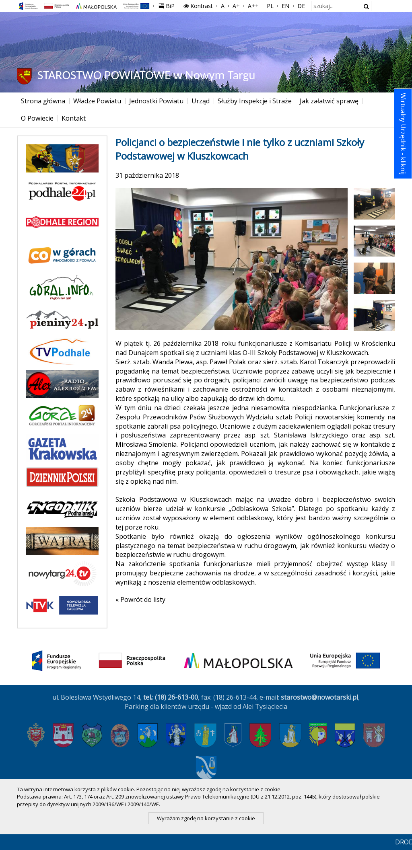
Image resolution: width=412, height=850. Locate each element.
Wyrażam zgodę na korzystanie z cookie (206, 818)
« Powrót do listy (140, 599)
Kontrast (198, 6)
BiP (168, 5)
